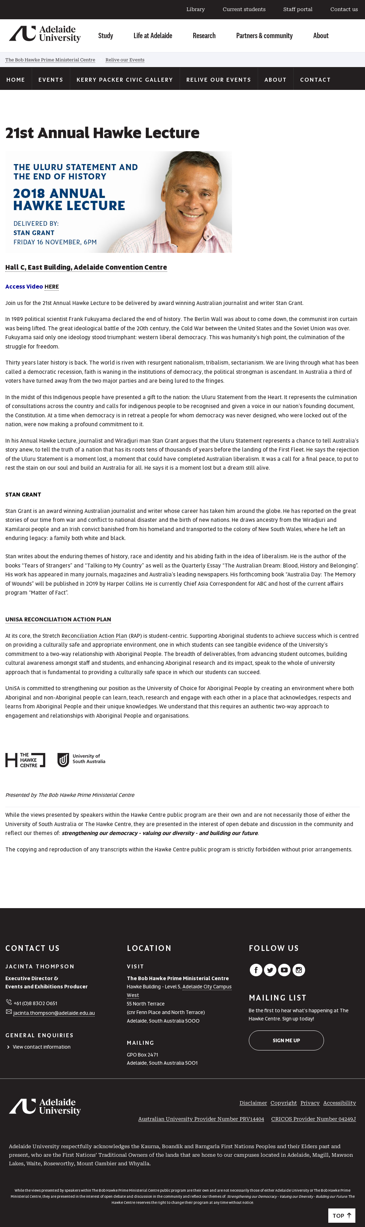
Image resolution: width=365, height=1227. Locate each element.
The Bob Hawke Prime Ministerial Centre (50, 59)
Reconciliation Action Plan (94, 636)
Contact (315, 79)
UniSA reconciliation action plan (58, 619)
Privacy (310, 1103)
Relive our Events (125, 59)
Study (105, 35)
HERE (52, 286)
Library (195, 9)
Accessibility (339, 1103)
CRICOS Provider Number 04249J (313, 1119)
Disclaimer (253, 1103)
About (321, 35)
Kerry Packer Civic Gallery (125, 79)
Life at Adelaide (153, 35)
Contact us (344, 9)
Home (15, 79)
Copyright (284, 1103)
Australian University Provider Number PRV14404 (201, 1119)
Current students (244, 9)
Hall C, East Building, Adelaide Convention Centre (86, 267)
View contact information (42, 1047)
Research (204, 35)
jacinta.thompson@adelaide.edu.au (54, 1013)
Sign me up (286, 1040)
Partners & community (264, 35)
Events (50, 79)
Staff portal (298, 9)
